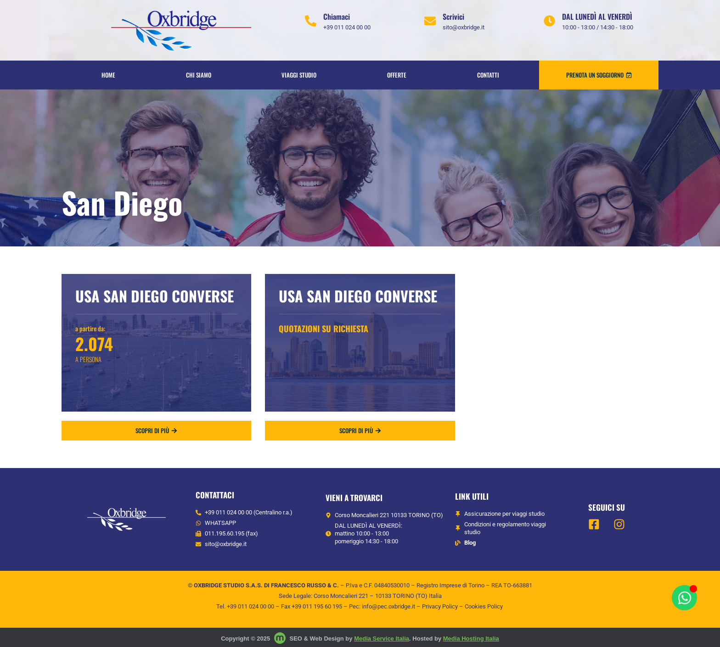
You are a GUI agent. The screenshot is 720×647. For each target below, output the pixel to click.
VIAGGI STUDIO (298, 74)
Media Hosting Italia (471, 638)
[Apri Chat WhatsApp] (684, 597)
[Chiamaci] (310, 21)
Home (108, 74)
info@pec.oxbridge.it (388, 606)
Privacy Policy (440, 606)
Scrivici (453, 16)
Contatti (488, 74)
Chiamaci (336, 16)
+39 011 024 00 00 (250, 606)
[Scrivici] (430, 21)
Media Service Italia (381, 638)
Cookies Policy (484, 606)
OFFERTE (396, 74)
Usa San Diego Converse (154, 296)
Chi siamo (198, 74)
